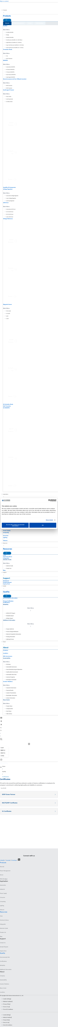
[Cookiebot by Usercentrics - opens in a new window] (49, 500)
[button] (30, 29)
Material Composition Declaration (13, 634)
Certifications (6, 602)
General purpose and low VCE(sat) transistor (14, 79)
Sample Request (7, 582)
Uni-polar (8, 313)
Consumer (5, 535)
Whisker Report (9, 618)
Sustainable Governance (11, 667)
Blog (4, 570)
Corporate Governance (11, 687)
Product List (8, 568)
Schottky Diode (9, 101)
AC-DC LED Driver (9, 211)
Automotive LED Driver (11, 209)
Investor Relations (8, 681)
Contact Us (6, 581)
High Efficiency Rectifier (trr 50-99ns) (14, 42)
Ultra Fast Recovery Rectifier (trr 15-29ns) (14, 47)
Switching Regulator (10, 200)
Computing (6, 532)
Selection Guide (9, 565)
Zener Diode (8, 96)
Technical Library (7, 556)
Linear (7, 318)
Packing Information (10, 636)
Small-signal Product (8, 90)
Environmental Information (10, 598)
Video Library (9, 713)
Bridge (7, 34)
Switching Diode (9, 99)
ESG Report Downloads (11, 679)
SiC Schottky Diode (8, 404)
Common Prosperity (10, 677)
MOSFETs (5, 60)
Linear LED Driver (9, 216)
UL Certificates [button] (29, 811)
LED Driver (6, 202)
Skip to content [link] (4, 1)
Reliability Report (10, 615)
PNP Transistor (9, 88)
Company (5, 650)
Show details (49, 520)
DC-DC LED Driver (9, 214)
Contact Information (10, 698)
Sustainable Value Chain (11, 674)
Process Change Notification (12, 631)
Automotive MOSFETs (10, 66)
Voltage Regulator (8, 189)
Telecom (5, 540)
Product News (9, 706)
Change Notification (8, 601)
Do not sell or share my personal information (15, 525)
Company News (9, 708)
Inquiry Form (6, 584)
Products (7, 16)
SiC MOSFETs (6, 408)
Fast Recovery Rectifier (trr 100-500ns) (14, 39)
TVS (7, 56)
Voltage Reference (8, 218)
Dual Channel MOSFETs (11, 74)
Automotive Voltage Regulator (12, 195)
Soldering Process (10, 639)
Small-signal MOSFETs (10, 77)
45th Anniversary (7, 656)
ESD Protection (9, 58)
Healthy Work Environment (12, 672)
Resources (7, 549)
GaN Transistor (7, 406)
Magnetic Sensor (7, 304)
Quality (6, 592)
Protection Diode (7, 49)
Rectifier (5, 25)
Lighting (5, 537)
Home (3, 766)
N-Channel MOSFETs (10, 69)
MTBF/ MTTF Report (10, 613)
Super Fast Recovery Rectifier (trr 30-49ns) (15, 45)
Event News (8, 711)
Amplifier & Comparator (9, 187)
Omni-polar (8, 310)
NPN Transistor (9, 85)
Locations (5, 653)
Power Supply (6, 530)
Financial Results (9, 690)
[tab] (7, 23)
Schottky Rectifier (9, 32)
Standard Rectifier (10, 37)
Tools (4, 555)
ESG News (8, 664)
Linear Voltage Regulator (11, 198)
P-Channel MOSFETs (10, 72)
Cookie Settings (7, 999)
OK (43, 525)
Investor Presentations (11, 693)
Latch (7, 316)
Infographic (6, 558)
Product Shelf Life (10, 629)
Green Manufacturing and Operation (14, 669)
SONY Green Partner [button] (29, 794)
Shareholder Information (11, 695)
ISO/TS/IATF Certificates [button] (29, 803)
